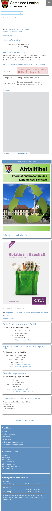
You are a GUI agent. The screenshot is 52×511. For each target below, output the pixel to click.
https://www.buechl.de (23, 340)
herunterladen (8, 319)
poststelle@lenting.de (12, 466)
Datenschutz (6, 439)
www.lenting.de (10, 469)
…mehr (10, 411)
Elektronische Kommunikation (12, 445)
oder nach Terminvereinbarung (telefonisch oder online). (22, 495)
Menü (49, 3)
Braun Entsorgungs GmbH (15, 373)
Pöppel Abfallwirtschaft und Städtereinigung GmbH (23, 347)
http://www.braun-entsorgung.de (23, 391)
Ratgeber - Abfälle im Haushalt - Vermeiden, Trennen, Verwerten (25, 313)
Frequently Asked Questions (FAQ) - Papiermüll (22, 398)
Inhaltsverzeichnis (8, 434)
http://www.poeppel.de (23, 367)
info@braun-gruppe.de (20, 389)
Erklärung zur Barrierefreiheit (12, 442)
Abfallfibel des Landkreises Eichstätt (17, 235)
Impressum (6, 437)
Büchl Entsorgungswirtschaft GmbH (19, 324)
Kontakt (4, 431)
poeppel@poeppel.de (22, 364)
